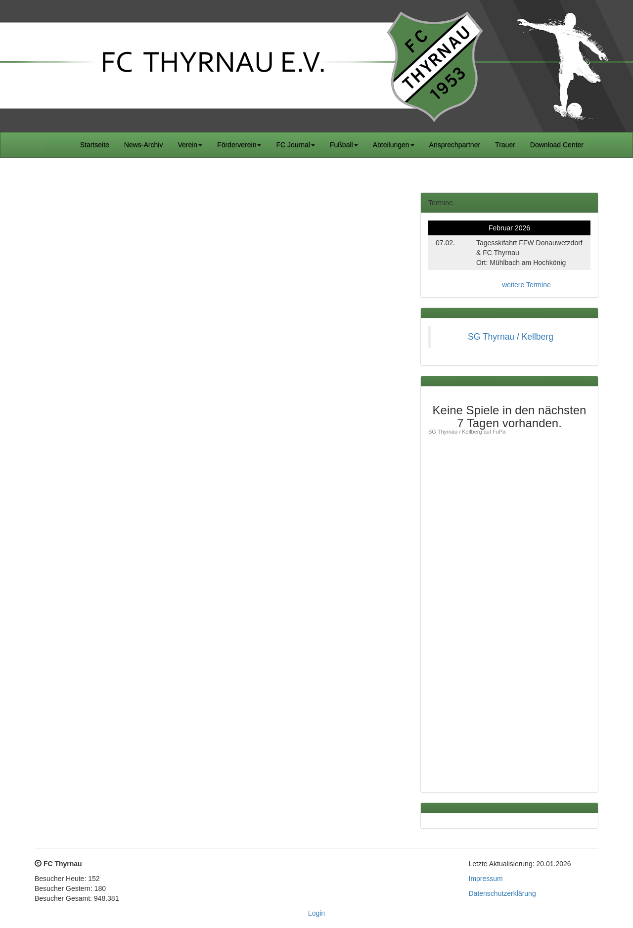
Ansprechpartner (455, 145)
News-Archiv (143, 145)
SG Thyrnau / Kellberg (510, 337)
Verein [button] (190, 145)
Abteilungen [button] (393, 145)
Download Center (557, 145)
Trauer (505, 145)
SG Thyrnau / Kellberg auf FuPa (466, 432)
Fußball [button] (344, 145)
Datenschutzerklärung (502, 893)
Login (316, 913)
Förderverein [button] (239, 145)
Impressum (486, 879)
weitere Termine (526, 285)
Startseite (94, 145)
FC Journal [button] (295, 145)
